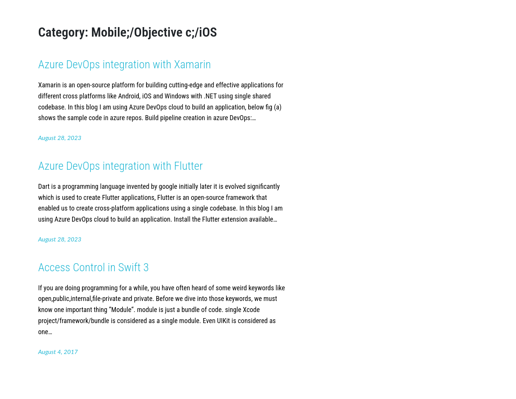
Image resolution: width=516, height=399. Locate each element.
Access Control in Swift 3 (93, 267)
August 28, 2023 (59, 137)
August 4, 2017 (58, 351)
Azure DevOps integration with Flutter (120, 165)
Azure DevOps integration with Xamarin (124, 64)
